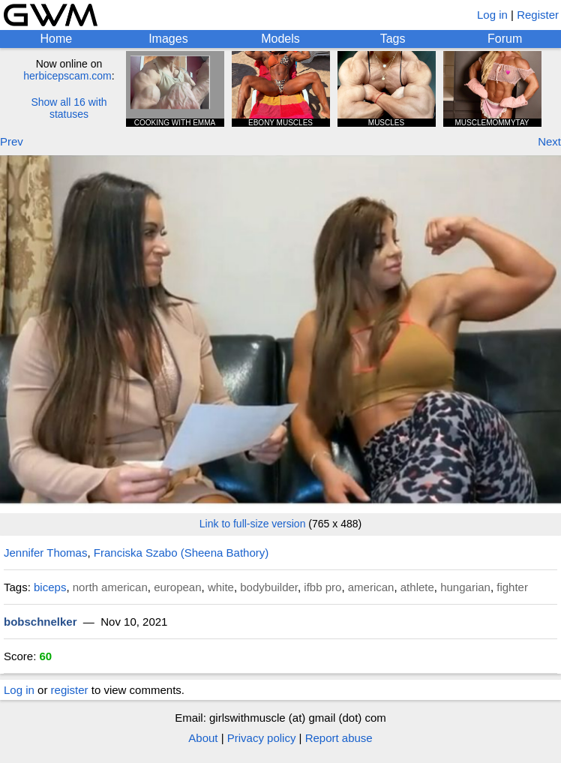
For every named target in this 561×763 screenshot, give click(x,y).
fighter (512, 587)
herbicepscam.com (67, 76)
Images (168, 38)
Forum (505, 38)
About (203, 737)
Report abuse (339, 737)
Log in (492, 14)
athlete (417, 587)
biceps (50, 587)
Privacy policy (261, 737)
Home (56, 38)
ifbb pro (322, 587)
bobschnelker (40, 621)
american (371, 587)
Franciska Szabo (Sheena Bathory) (181, 552)
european (177, 587)
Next (549, 141)
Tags (393, 38)
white (221, 587)
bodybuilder (269, 587)
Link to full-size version (253, 524)
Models (280, 38)
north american (110, 587)
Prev (11, 141)
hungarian (465, 587)
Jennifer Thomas (45, 552)
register (69, 689)
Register (538, 14)
